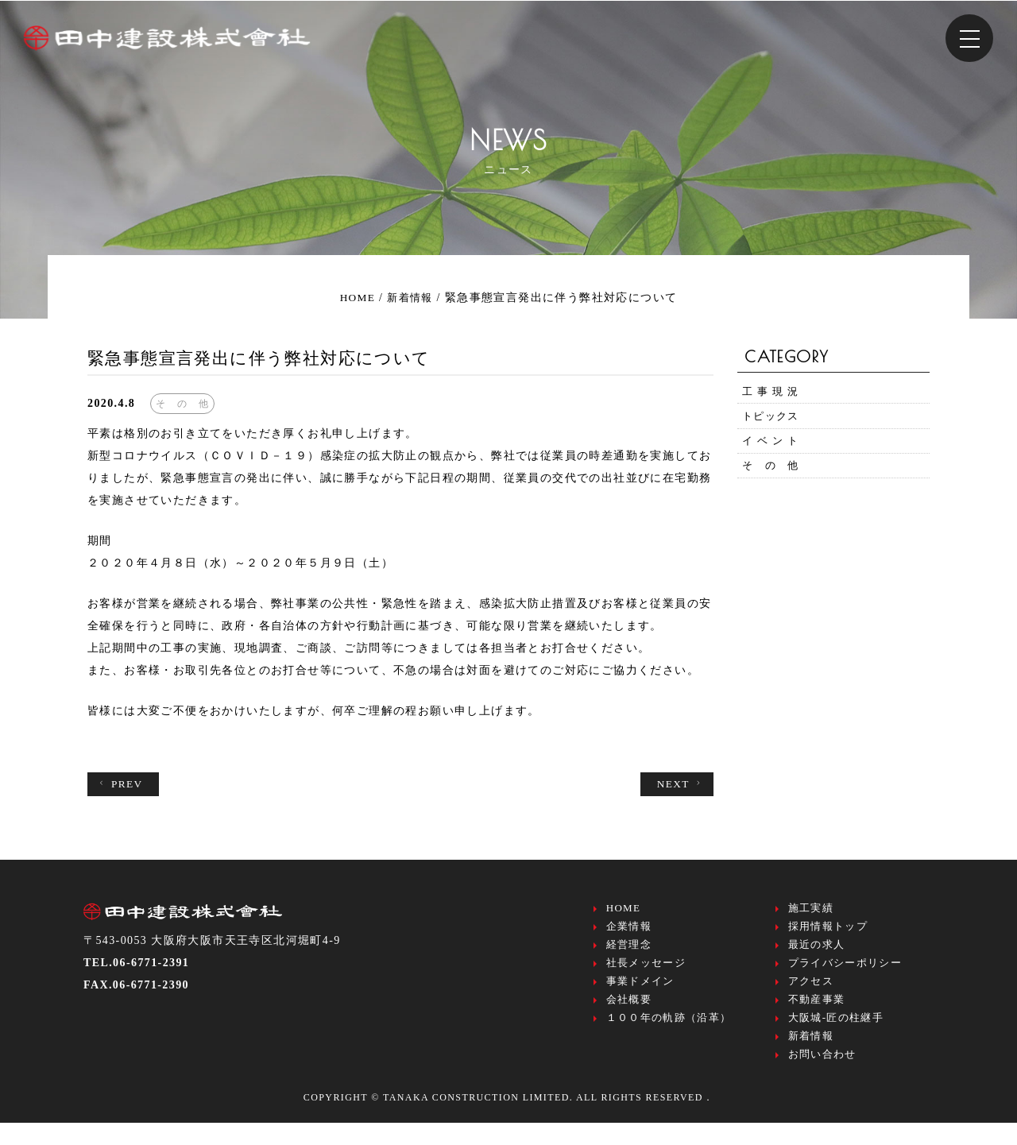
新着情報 (811, 1055)
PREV (121, 784)
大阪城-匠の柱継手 (836, 1034)
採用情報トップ (828, 931)
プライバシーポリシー (845, 972)
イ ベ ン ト (773, 450)
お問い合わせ (822, 1075)
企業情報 (629, 931)
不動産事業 (816, 1013)
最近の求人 (816, 951)
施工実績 (811, 910)
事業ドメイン (640, 993)
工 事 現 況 (773, 393)
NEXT (679, 784)
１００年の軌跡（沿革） (669, 1034)
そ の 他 (773, 479)
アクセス (811, 993)
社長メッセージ (646, 972)
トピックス (773, 421)
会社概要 (629, 1013)
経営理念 (629, 951)
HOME (623, 910)
